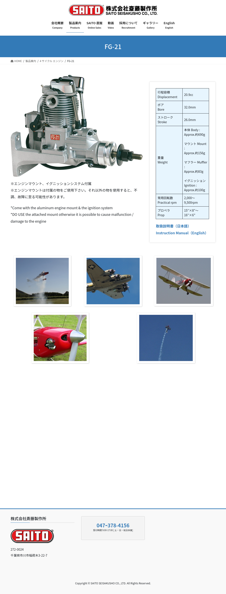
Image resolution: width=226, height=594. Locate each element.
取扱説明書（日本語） (173, 226)
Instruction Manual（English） (182, 232)
